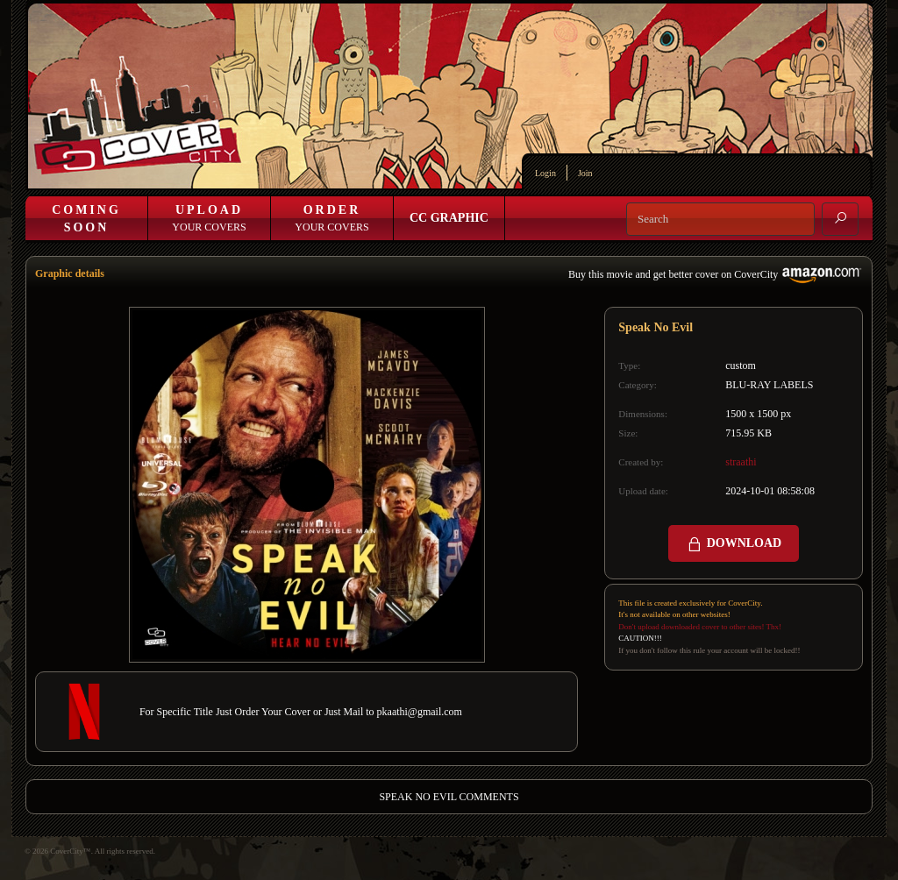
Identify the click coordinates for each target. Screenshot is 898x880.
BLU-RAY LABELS (769, 385)
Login (545, 173)
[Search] (720, 219)
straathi (740, 462)
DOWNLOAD (733, 544)
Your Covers (209, 218)
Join (585, 173)
